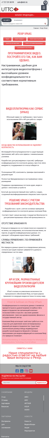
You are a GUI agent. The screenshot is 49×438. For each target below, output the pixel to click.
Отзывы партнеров (6, 401)
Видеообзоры (29, 424)
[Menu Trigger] (44, 7)
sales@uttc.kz (22, 2)
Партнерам (6, 416)
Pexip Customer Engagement (34, 43)
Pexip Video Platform (36, 39)
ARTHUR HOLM (27, 404)
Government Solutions (24, 48)
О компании (7, 392)
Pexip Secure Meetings (12, 43)
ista (26, 370)
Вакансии (5, 406)
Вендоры (28, 392)
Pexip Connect (19, 39)
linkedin (21, 370)
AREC (26, 397)
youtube (30, 370)
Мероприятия (29, 431)
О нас (4, 397)
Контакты (5, 436)
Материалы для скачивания (6, 424)
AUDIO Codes (26, 411)
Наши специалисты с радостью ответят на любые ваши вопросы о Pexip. (24, 355)
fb (17, 370)
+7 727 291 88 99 (8, 2)
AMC (26, 400)
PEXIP (7, 39)
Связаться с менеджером (45, 2)
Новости (28, 416)
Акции (26, 427)
